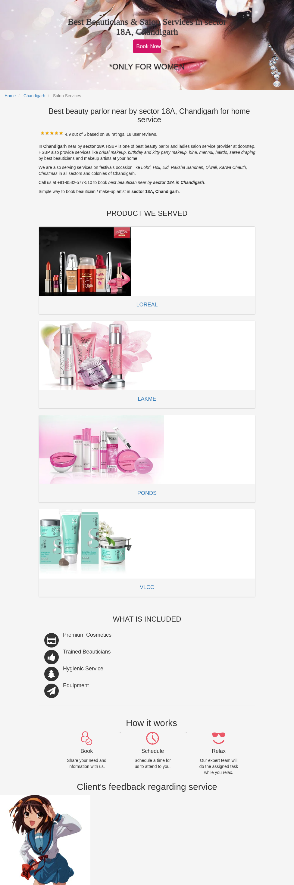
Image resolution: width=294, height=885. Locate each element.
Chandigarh (34, 95)
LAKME (147, 399)
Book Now (148, 46)
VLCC (147, 587)
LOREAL (147, 305)
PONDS (147, 493)
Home (10, 95)
